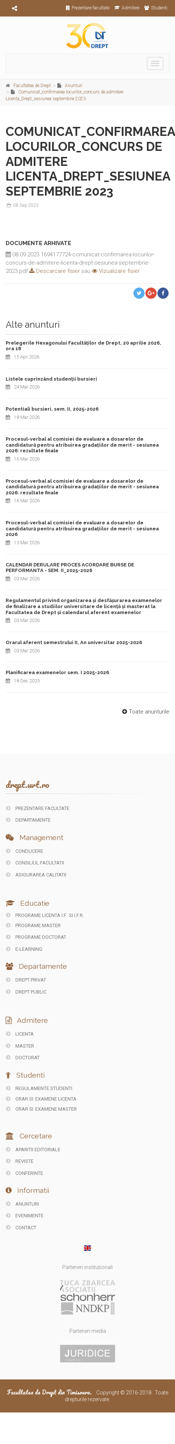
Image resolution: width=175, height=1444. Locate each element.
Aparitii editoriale (33, 1149)
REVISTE (19, 1161)
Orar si (20, 1099)
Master (20, 1046)
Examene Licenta (55, 1099)
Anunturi (73, 85)
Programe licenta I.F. (36, 915)
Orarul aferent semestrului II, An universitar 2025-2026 (74, 642)
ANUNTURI (22, 1204)
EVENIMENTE (24, 1215)
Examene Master (56, 1109)
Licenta (20, 1034)
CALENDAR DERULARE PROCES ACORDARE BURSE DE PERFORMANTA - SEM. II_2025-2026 (70, 568)
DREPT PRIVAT (26, 980)
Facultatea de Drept (32, 85)
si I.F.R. (76, 915)
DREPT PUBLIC (26, 992)
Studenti (156, 8)
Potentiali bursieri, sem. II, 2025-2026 (52, 409)
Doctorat (23, 1057)
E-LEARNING (24, 949)
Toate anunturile (144, 711)
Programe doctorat (36, 937)
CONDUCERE (24, 851)
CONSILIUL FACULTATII (35, 863)
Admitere (126, 8)
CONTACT (21, 1227)
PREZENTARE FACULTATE (37, 808)
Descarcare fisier (54, 271)
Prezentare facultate (87, 8)
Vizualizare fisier (116, 271)
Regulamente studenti (39, 1088)
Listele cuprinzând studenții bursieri (51, 379)
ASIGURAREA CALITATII (36, 875)
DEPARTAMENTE (28, 820)
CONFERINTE (24, 1173)
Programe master (33, 925)
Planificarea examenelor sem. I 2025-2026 (57, 672)
